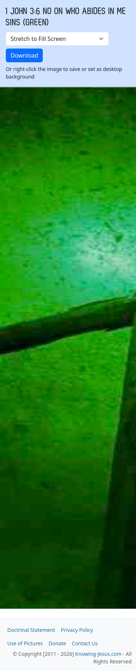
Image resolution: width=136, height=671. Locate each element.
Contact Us (85, 643)
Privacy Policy (77, 629)
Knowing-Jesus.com (98, 653)
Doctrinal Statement (31, 629)
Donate (57, 643)
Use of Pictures (25, 643)
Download (24, 55)
